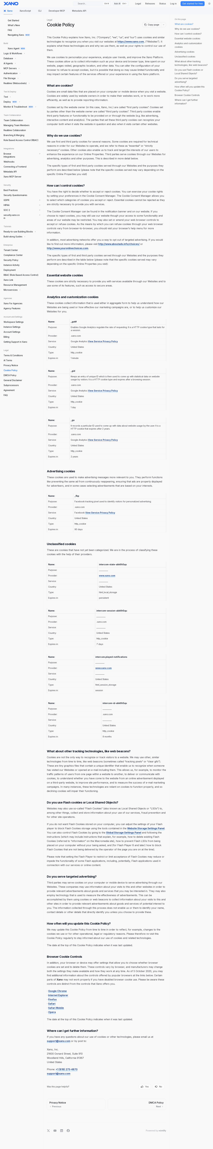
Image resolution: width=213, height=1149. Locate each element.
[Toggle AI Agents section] (9, 63)
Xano (8, 11)
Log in (173, 3)
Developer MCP (55, 11)
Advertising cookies (184, 51)
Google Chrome (57, 991)
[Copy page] (151, 24)
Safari (51, 1003)
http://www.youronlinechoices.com (67, 248)
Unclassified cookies (185, 56)
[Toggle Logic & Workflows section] (14, 53)
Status (162, 3)
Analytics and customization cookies (188, 45)
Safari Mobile (56, 1007)
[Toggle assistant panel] (121, 3)
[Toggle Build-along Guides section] (14, 236)
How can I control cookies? (188, 33)
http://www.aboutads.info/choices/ (119, 243)
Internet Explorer (58, 995)
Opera (52, 1012)
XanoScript (23, 11)
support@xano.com (58, 1041)
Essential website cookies (187, 38)
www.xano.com (107, 575)
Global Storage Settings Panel (123, 832)
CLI (38, 11)
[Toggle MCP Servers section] (11, 68)
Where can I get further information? (186, 102)
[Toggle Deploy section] (11, 101)
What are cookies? (184, 24)
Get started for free (192, 3)
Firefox (52, 999)
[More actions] (163, 24)
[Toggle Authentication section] (11, 73)
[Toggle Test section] (6, 96)
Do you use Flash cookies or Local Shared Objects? (189, 72)
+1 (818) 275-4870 (67, 1069)
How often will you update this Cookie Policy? (190, 88)
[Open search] (92, 3)
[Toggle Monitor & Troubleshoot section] (19, 106)
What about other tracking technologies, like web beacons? (191, 63)
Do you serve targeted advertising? (186, 80)
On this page (180, 19)
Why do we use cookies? (187, 29)
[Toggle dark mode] (209, 3)
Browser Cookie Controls (187, 95)
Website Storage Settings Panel (145, 828)
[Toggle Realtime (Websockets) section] (16, 83)
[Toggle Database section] (9, 58)
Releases (150, 3)
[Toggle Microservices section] (11, 290)
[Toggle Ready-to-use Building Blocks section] (19, 231)
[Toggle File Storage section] (10, 78)
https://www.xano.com (130, 41)
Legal (138, 3)
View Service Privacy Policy (103, 341)
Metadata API (77, 11)
